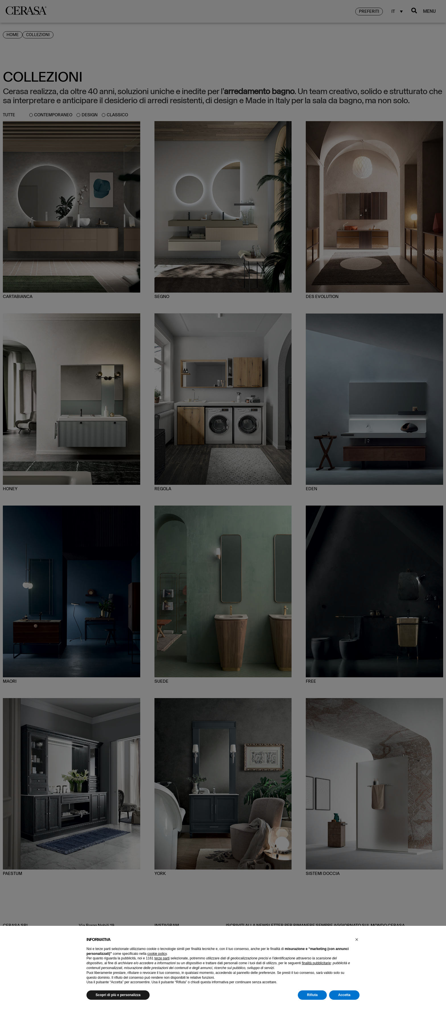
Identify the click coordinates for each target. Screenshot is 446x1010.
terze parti (162, 958)
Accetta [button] (344, 995)
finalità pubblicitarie (316, 963)
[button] (356, 939)
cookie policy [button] (157, 954)
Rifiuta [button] (312, 995)
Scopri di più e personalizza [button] (118, 995)
